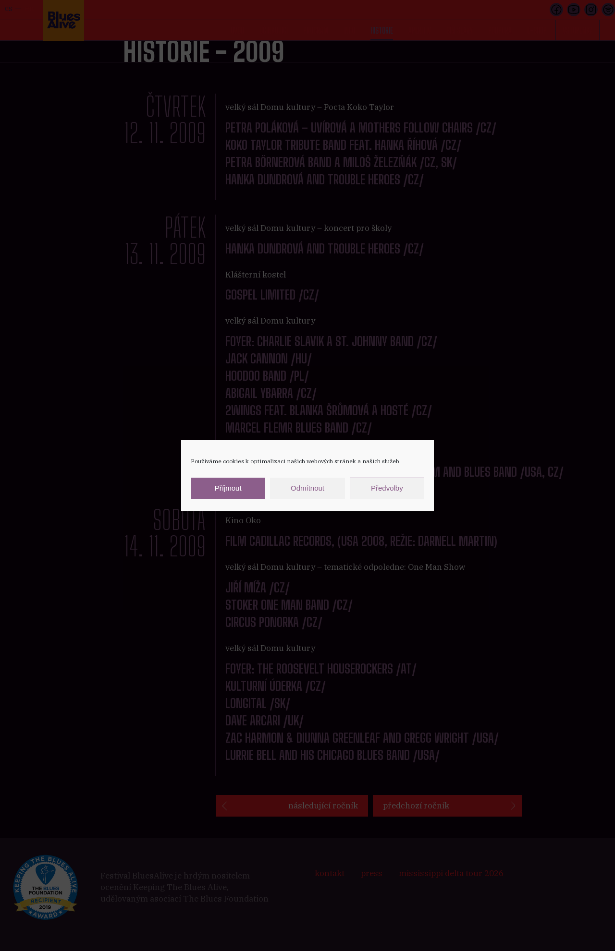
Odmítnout (307, 488)
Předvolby (387, 488)
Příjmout (228, 488)
